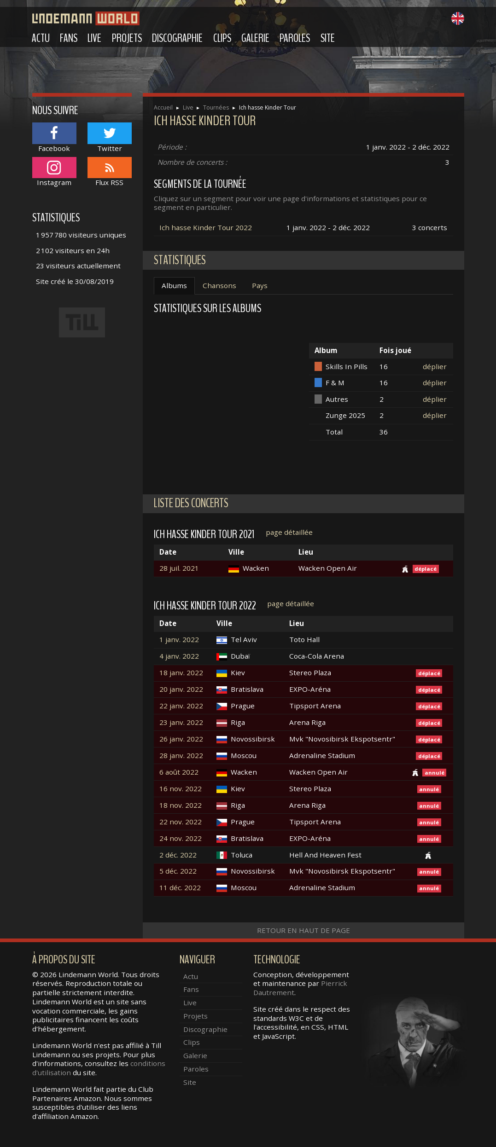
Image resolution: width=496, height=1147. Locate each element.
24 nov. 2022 (180, 838)
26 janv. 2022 (181, 739)
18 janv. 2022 (181, 672)
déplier (435, 366)
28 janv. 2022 (181, 755)
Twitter (110, 137)
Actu (41, 38)
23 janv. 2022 (181, 722)
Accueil (163, 107)
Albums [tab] (174, 285)
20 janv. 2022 (181, 689)
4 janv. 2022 (179, 656)
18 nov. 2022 (180, 805)
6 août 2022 (178, 772)
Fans (68, 38)
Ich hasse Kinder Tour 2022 (205, 227)
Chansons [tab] (219, 285)
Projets (127, 38)
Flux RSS (110, 172)
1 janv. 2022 (179, 639)
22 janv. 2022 (181, 705)
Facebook (54, 137)
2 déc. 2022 (178, 855)
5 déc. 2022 (178, 871)
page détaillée (289, 532)
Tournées (216, 107)
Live (94, 38)
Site (328, 38)
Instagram (54, 172)
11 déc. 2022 (180, 887)
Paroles (295, 38)
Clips (222, 38)
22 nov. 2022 (180, 821)
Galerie (255, 38)
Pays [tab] (260, 285)
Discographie (177, 38)
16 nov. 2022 (180, 788)
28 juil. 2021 (179, 568)
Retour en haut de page (303, 930)
